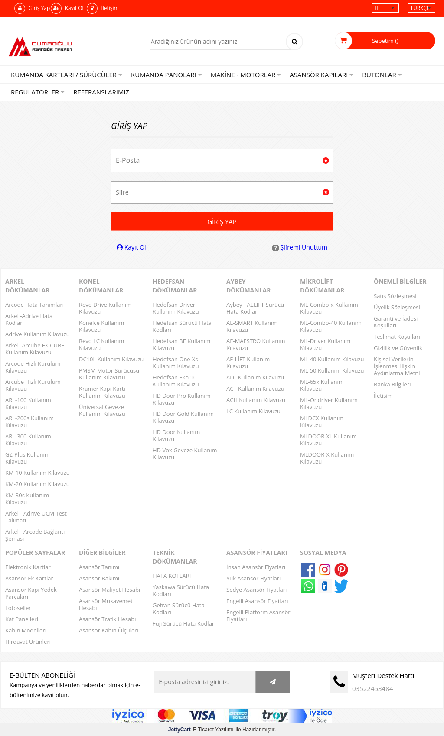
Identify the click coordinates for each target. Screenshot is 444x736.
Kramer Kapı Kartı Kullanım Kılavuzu (102, 392)
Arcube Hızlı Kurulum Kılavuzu (33, 385)
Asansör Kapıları (321, 74)
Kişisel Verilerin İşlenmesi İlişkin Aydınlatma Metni (397, 366)
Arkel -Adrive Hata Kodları (28, 319)
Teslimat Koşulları (397, 336)
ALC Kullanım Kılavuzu (255, 377)
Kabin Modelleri (25, 630)
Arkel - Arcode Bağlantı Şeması (35, 535)
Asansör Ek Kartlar (29, 578)
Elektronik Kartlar (28, 567)
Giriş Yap (32, 8)
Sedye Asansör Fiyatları (256, 589)
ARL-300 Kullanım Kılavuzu (28, 439)
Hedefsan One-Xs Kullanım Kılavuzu (176, 362)
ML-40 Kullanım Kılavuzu (332, 359)
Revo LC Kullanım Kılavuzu (101, 344)
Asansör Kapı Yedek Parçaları (31, 593)
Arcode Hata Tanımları (34, 304)
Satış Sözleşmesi (395, 296)
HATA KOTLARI (172, 576)
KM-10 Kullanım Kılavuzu (37, 473)
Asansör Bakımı (99, 578)
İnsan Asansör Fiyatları (255, 567)
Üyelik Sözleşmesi (397, 307)
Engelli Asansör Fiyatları (257, 601)
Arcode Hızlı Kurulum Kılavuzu (33, 367)
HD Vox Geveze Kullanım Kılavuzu (185, 453)
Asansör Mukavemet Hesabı (106, 604)
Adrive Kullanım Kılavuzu (37, 334)
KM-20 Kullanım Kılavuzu (37, 484)
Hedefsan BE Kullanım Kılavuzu (181, 344)
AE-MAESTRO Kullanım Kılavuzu (255, 344)
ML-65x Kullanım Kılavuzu (322, 385)
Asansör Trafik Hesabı (107, 619)
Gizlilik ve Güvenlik (398, 348)
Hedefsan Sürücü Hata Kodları (182, 326)
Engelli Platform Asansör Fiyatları (258, 615)
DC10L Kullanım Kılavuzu (111, 359)
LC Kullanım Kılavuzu (253, 411)
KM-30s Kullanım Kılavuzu (27, 498)
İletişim (102, 8)
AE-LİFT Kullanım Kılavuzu (248, 362)
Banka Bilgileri (392, 384)
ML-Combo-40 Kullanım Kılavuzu (331, 326)
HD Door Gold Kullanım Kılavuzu (183, 417)
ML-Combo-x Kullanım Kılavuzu (329, 308)
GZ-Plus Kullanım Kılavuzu (27, 458)
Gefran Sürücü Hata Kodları (179, 608)
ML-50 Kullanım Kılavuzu (332, 370)
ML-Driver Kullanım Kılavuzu (325, 344)
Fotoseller (18, 608)
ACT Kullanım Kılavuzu (255, 388)
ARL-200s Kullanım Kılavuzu (29, 421)
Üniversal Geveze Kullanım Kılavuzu (102, 410)
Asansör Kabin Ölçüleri (108, 630)
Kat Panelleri (21, 619)
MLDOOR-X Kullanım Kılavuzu (327, 458)
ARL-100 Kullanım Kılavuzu (28, 403)
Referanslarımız (101, 92)
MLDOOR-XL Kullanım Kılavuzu (328, 439)
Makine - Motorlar (246, 74)
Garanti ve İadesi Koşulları (396, 322)
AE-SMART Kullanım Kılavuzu (252, 326)
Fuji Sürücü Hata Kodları (184, 623)
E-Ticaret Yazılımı (201, 729)
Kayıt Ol (67, 8)
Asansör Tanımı (99, 567)
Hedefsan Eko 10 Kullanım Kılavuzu (176, 380)
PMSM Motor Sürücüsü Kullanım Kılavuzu (109, 373)
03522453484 (372, 688)
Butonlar (382, 74)
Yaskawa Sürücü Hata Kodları (181, 590)
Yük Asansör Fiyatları (253, 578)
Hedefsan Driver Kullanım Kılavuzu (176, 308)
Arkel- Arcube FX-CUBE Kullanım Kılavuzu (35, 348)
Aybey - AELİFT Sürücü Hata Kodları (255, 308)
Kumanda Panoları (166, 74)
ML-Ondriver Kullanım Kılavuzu (329, 403)
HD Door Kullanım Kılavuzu (176, 435)
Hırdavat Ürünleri (28, 641)
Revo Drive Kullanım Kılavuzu (105, 308)
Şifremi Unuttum (299, 247)
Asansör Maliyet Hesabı (109, 589)
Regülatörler (38, 92)
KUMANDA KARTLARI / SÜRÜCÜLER (66, 74)
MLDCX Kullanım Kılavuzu (321, 421)
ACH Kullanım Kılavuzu (255, 400)
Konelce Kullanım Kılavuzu (101, 326)
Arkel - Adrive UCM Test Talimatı (36, 516)
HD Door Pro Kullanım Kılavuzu (182, 399)
